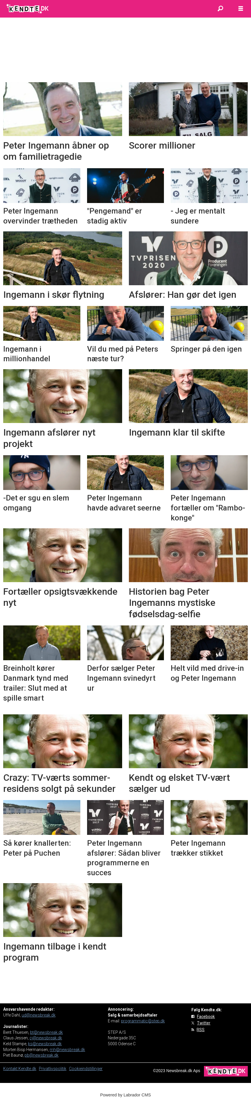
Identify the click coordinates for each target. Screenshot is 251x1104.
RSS (201, 1029)
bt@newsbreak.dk (46, 1032)
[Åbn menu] (241, 8)
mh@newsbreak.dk (67, 1049)
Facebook (206, 1016)
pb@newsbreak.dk (41, 1055)
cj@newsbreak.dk (46, 1038)
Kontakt (10, 1068)
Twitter (203, 1023)
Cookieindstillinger (86, 1068)
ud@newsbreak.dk (39, 1015)
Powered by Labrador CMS (125, 1095)
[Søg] (220, 9)
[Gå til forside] (28, 8)
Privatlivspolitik (52, 1068)
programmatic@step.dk (143, 1021)
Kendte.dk (27, 1068)
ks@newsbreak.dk (45, 1043)
